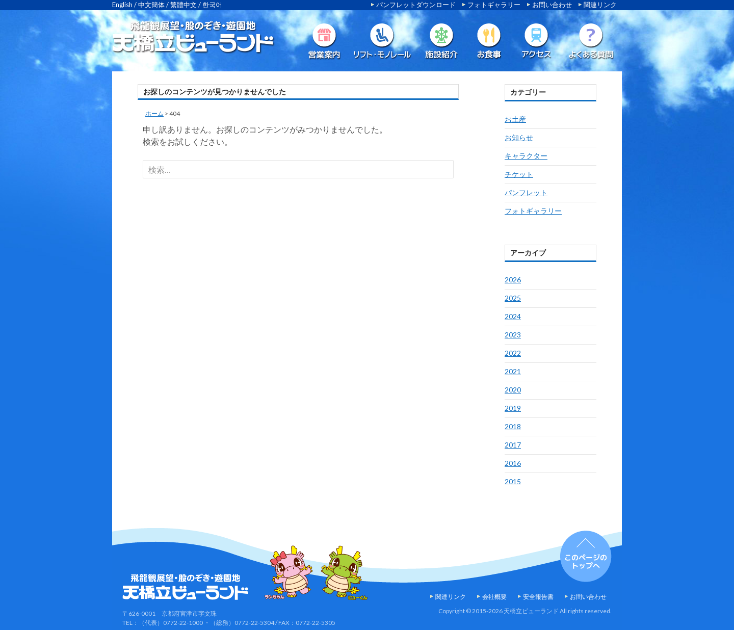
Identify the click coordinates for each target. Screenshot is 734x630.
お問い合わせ (552, 5)
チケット (519, 174)
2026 (513, 279)
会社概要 (494, 596)
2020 (513, 389)
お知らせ (519, 137)
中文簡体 (151, 5)
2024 (513, 316)
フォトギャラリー (493, 5)
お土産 (515, 119)
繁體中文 (183, 5)
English (122, 5)
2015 (513, 481)
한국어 (212, 5)
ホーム (154, 113)
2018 (513, 426)
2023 (513, 334)
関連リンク (600, 5)
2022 (513, 353)
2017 (513, 444)
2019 (513, 408)
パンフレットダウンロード (416, 5)
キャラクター (526, 155)
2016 (513, 463)
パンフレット (526, 192)
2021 (513, 371)
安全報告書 (538, 596)
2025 (513, 298)
